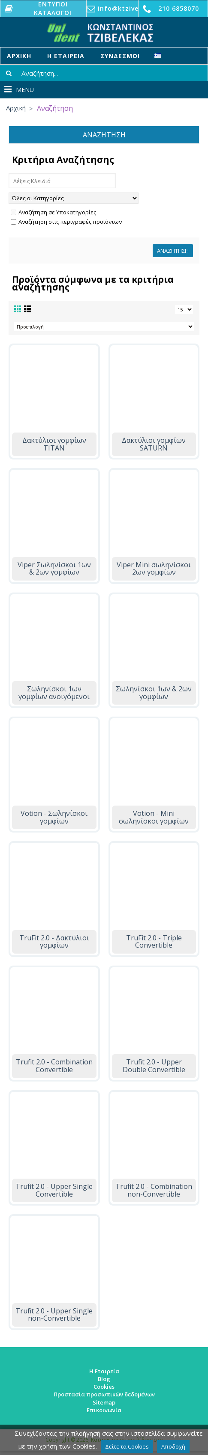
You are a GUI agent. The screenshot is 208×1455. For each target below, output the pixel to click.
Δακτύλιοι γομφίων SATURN (154, 444)
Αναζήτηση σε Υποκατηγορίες (53, 212)
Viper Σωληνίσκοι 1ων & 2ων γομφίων (54, 568)
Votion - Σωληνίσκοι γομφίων (54, 817)
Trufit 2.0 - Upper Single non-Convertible (54, 1314)
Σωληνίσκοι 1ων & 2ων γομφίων (154, 692)
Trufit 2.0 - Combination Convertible (54, 1065)
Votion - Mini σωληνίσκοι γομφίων (154, 817)
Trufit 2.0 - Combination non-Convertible (153, 1190)
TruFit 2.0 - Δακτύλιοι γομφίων (54, 941)
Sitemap (104, 1402)
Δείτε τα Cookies (127, 1446)
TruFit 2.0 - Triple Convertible (154, 941)
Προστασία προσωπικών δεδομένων (104, 1394)
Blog (104, 1379)
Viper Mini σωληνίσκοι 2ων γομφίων (154, 568)
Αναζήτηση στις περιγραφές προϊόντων (66, 221)
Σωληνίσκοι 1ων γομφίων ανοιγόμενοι (54, 692)
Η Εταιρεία (104, 1371)
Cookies (104, 1386)
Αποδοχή (173, 1446)
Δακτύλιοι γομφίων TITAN (54, 444)
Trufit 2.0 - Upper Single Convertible (54, 1190)
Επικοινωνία (104, 1410)
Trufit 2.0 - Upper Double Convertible (154, 1065)
